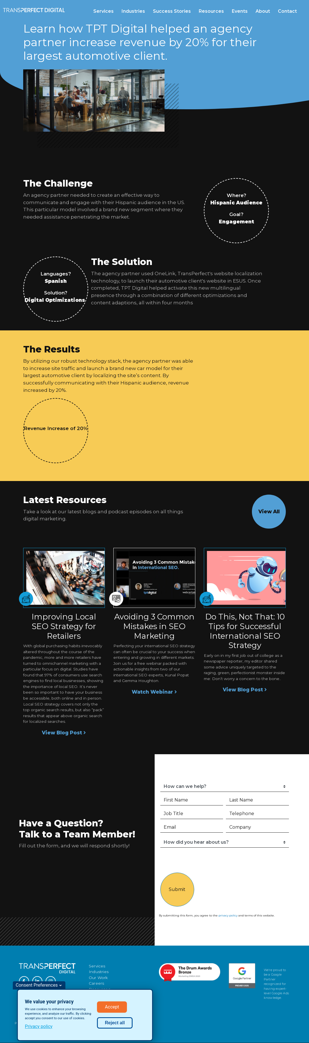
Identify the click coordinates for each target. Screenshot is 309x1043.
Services (103, 11)
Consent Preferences (37, 985)
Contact (287, 11)
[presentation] (247, 861)
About (263, 11)
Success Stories (172, 11)
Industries (133, 11)
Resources (211, 11)
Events (240, 11)
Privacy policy (39, 1026)
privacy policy (228, 915)
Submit (177, 889)
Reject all (115, 1022)
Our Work (98, 977)
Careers (96, 983)
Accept (112, 1007)
